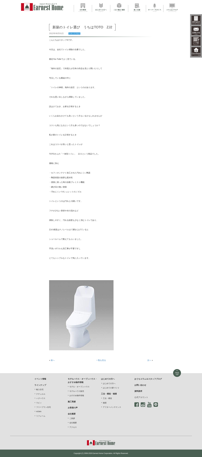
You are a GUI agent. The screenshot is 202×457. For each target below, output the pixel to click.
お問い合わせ (140, 385)
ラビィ (39, 403)
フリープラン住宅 (43, 407)
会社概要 (73, 423)
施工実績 (72, 401)
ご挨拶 (72, 418)
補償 (104, 403)
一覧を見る (101, 360)
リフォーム (40, 416)
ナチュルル (40, 394)
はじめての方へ (109, 384)
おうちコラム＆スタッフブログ (148, 379)
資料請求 (138, 391)
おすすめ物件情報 (76, 396)
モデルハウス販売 (76, 391)
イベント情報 (40, 379)
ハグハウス (40, 398)
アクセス (73, 427)
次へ (149, 360)
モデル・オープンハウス (79, 387)
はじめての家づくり (111, 388)
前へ (53, 360)
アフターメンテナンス (112, 407)
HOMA (39, 412)
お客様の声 (73, 408)
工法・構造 (107, 398)
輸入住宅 (39, 390)
